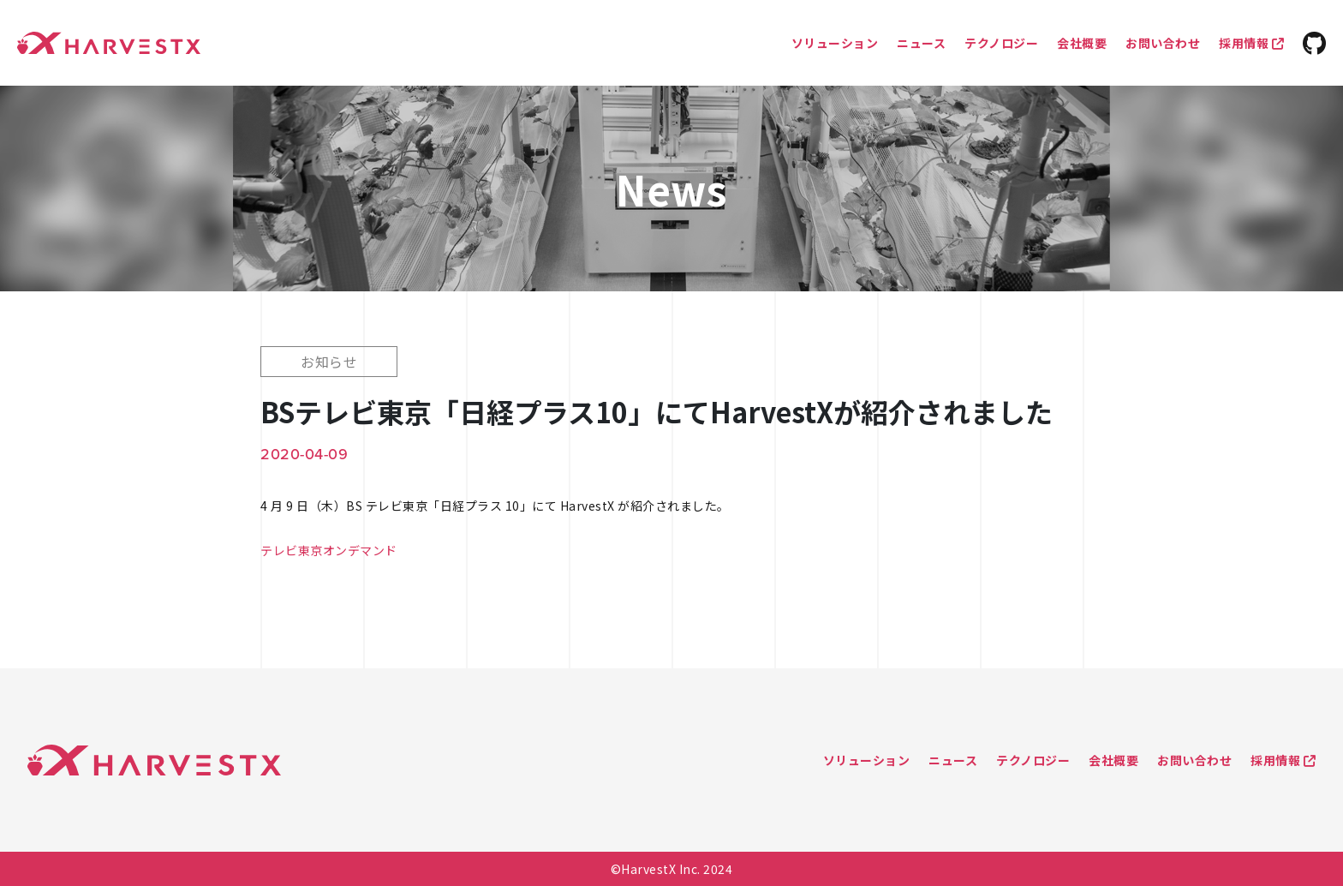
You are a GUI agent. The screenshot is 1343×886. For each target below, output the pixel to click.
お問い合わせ (1162, 42)
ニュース (921, 42)
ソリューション (835, 42)
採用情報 (1251, 42)
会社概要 (1082, 42)
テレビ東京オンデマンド (328, 550)
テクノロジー (1001, 42)
